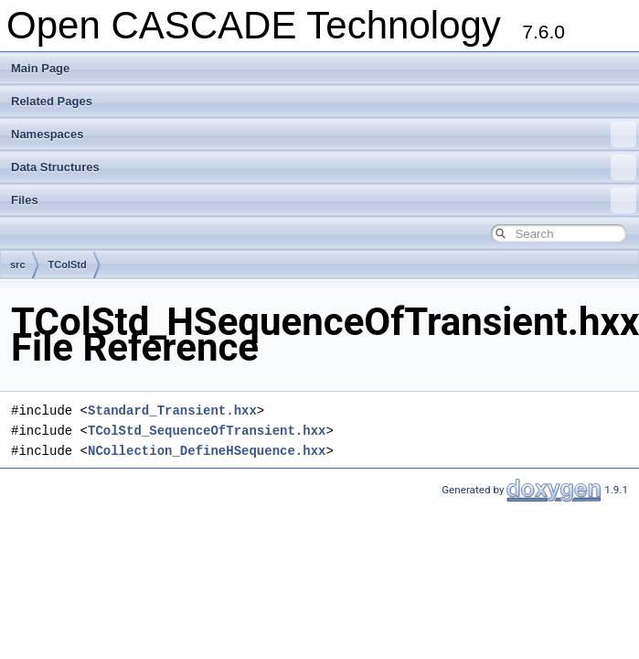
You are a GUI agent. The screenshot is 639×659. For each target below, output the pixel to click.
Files (323, 200)
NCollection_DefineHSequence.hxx (206, 450)
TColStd (67, 264)
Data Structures (323, 167)
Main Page (40, 68)
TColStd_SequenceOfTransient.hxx (206, 430)
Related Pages (51, 101)
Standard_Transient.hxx (172, 410)
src (18, 264)
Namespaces (323, 134)
